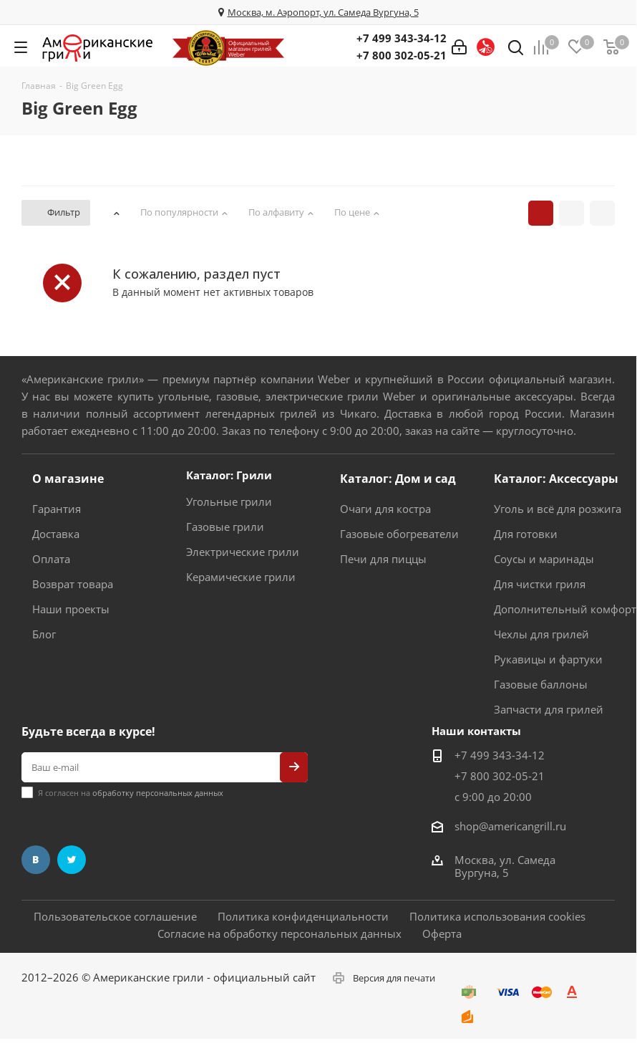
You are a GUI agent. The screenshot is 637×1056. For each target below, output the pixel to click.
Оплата (51, 559)
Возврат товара (72, 584)
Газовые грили (225, 526)
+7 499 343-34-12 (401, 38)
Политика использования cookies (497, 916)
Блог (44, 634)
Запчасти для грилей (548, 709)
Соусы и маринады (544, 559)
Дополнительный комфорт (565, 609)
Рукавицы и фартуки (548, 659)
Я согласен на (130, 792)
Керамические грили (241, 577)
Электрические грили (242, 551)
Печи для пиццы (383, 559)
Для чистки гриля (539, 584)
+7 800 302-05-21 (401, 55)
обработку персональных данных (157, 792)
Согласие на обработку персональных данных (279, 933)
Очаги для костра (385, 508)
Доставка (55, 534)
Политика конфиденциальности (303, 916)
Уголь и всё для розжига (557, 508)
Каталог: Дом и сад (398, 478)
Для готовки (526, 534)
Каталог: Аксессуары (556, 478)
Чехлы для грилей (541, 634)
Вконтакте (35, 859)
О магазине (68, 478)
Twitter (71, 859)
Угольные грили (229, 501)
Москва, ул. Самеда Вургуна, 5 (504, 866)
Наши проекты (71, 609)
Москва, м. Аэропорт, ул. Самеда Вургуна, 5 (323, 12)
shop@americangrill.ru (510, 826)
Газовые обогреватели (399, 534)
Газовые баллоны (541, 684)
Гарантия (56, 508)
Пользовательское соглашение (115, 916)
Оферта (442, 933)
